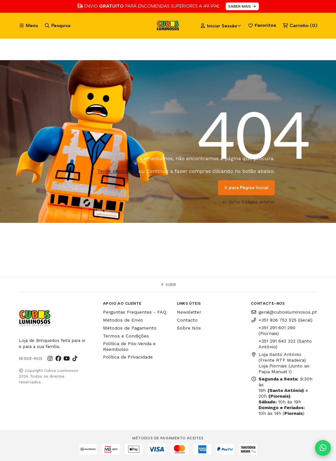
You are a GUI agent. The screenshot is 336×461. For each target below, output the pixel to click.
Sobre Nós (189, 327)
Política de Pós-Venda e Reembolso (129, 346)
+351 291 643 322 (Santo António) (285, 343)
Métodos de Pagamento (130, 327)
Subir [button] (168, 284)
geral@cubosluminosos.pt (284, 312)
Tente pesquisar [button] (117, 171)
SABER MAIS (242, 6)
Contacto (187, 320)
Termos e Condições (126, 335)
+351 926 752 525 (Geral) (281, 320)
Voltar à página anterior (248, 201)
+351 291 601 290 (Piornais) (277, 330)
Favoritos (262, 25)
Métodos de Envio (123, 320)
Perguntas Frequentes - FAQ (134, 312)
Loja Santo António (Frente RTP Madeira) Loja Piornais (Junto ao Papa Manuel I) (280, 363)
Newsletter (189, 312)
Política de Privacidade (128, 356)
